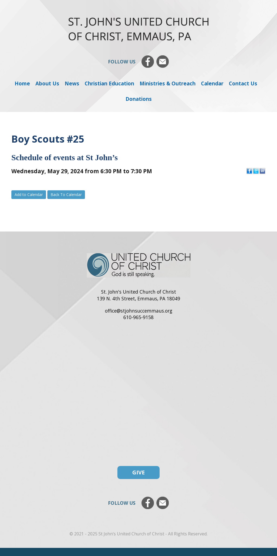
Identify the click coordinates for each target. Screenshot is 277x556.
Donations (139, 98)
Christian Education (109, 83)
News (72, 83)
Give (138, 472)
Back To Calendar (66, 194)
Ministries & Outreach (168, 83)
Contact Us (243, 83)
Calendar (212, 83)
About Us (47, 83)
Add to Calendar (29, 194)
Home (22, 83)
